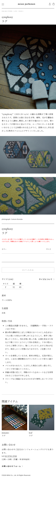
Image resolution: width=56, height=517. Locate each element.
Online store (7, 11)
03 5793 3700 (11, 456)
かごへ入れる (28, 270)
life (15, 11)
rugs (21, 11)
